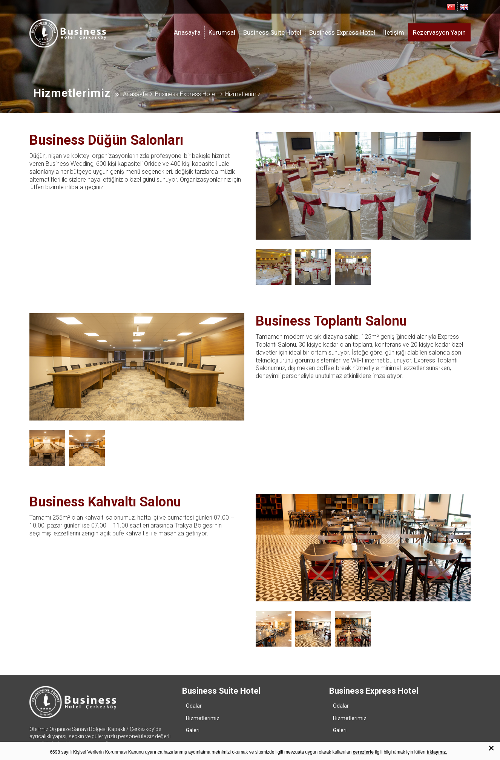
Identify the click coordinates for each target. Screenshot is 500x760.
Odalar (194, 694)
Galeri (192, 719)
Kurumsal (222, 32)
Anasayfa (187, 32)
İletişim (393, 32)
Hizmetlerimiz (202, 707)
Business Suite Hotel (272, 32)
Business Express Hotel (342, 32)
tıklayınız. (437, 752)
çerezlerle (363, 752)
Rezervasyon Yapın (439, 32)
